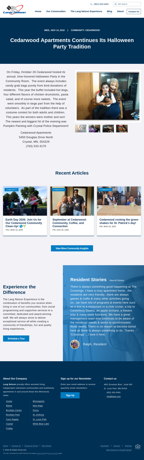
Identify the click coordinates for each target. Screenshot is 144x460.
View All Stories (116, 280)
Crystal (9, 424)
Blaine (9, 405)
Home (5, 446)
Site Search (47, 446)
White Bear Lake (41, 424)
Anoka (9, 401)
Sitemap (128, 446)
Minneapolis (39, 401)
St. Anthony (38, 415)
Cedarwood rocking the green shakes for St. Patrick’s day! (118, 221)
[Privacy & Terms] (138, 447)
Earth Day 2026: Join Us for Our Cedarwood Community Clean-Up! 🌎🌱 (24, 223)
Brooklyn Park (13, 415)
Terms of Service (53, 453)
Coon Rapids (12, 419)
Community (11, 190)
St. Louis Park (40, 419)
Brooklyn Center (14, 410)
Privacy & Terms (31, 446)
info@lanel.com (114, 396)
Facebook (105, 446)
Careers (116, 446)
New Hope (38, 405)
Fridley (9, 428)
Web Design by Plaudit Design (119, 450)
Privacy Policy (40, 453)
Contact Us (16, 446)
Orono (36, 410)
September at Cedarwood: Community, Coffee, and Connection (69, 223)
